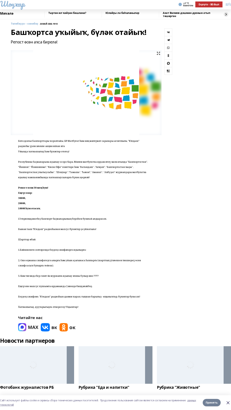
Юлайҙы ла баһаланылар (122, 13)
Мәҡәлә (6, 13)
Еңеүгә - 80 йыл (209, 4)
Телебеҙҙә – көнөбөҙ (24, 23)
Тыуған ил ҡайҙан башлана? (67, 13)
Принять (212, 402)
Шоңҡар (12, 4)
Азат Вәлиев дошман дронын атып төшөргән (186, 14)
